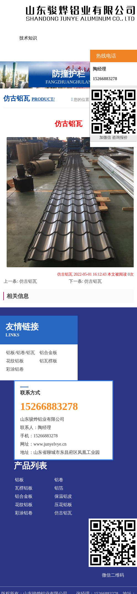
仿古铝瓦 (28, 281)
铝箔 (58, 488)
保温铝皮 (63, 496)
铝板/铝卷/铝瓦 (20, 352)
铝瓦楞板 (48, 361)
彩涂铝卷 (15, 369)
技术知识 (28, 38)
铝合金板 (48, 352)
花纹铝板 (15, 361)
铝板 (19, 479)
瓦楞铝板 (24, 488)
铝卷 (58, 479)
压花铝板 (63, 504)
